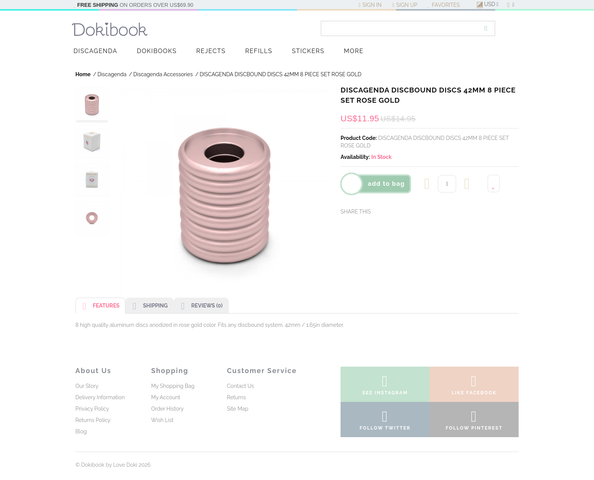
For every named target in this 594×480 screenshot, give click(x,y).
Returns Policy (92, 420)
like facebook (474, 386)
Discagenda (112, 74)
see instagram (385, 386)
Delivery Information (100, 397)
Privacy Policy (92, 409)
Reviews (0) (198, 307)
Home (83, 74)
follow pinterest (474, 422)
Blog (81, 431)
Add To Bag (386, 183)
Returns (236, 397)
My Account (165, 397)
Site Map (237, 409)
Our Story (86, 386)
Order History (167, 409)
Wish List (162, 420)
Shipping (146, 307)
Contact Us (240, 386)
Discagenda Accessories (163, 74)
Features (97, 307)
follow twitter (385, 422)
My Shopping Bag (172, 386)
